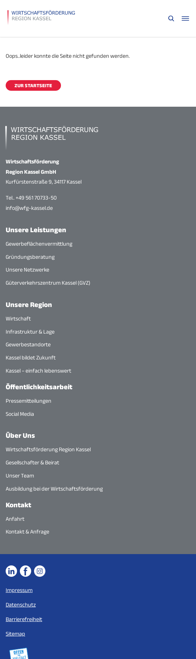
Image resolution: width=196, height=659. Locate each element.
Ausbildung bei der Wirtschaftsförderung (54, 489)
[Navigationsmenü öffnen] (185, 18)
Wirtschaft (18, 318)
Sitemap (15, 634)
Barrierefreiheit (24, 619)
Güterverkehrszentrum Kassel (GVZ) (48, 283)
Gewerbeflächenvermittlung (39, 244)
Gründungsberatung (30, 257)
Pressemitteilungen (28, 401)
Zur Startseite (33, 85)
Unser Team (20, 476)
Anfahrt (15, 519)
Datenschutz (21, 605)
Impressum (19, 590)
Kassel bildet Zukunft (31, 357)
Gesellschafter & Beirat (32, 462)
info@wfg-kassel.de (29, 208)
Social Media (20, 414)
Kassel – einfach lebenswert (38, 371)
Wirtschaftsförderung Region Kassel (48, 449)
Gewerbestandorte (28, 344)
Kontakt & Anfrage (27, 532)
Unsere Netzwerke (27, 270)
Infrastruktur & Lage (30, 332)
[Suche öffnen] (171, 18)
